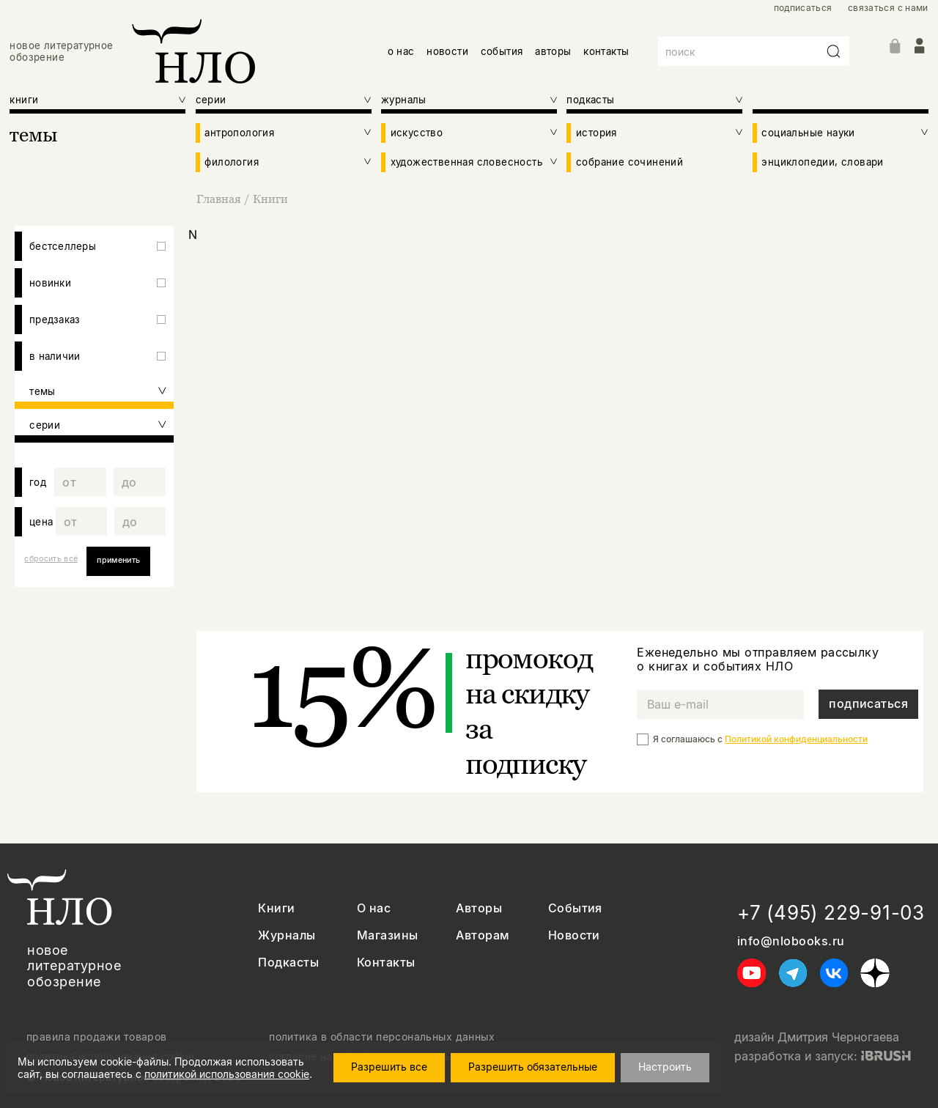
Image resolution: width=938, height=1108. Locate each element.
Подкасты (288, 963)
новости (447, 51)
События (575, 908)
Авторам (482, 935)
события (502, 51)
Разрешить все (389, 1066)
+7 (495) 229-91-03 (831, 912)
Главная (220, 198)
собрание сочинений (629, 162)
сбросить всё (51, 559)
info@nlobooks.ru (791, 941)
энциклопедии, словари (822, 162)
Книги (270, 198)
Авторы (479, 908)
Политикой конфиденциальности (796, 739)
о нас (401, 51)
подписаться (803, 8)
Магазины (387, 935)
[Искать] (833, 51)
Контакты (386, 963)
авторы (553, 51)
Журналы (286, 935)
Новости (574, 935)
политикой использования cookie (226, 1074)
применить (118, 560)
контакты (606, 51)
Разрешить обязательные (532, 1066)
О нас (374, 908)
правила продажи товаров (96, 1037)
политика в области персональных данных (382, 1037)
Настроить (665, 1066)
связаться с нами (888, 8)
